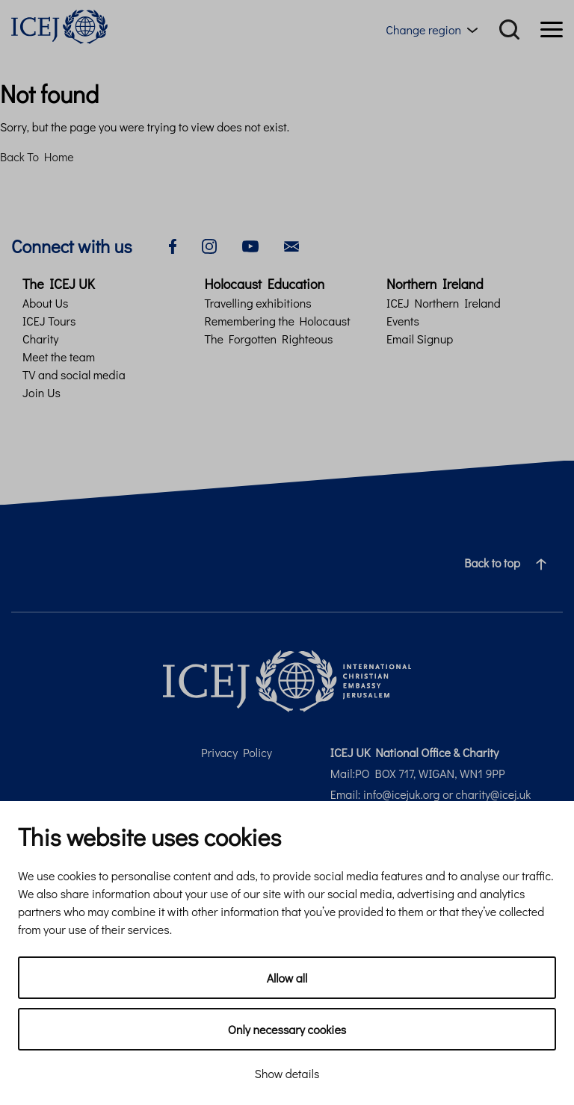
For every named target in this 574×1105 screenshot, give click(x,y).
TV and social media (74, 374)
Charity (40, 338)
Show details (287, 1073)
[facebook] (172, 244)
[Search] (509, 30)
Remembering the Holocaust (278, 321)
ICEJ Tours (48, 321)
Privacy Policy (236, 752)
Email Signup (419, 338)
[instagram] (209, 244)
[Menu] (551, 30)
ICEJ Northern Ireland (443, 303)
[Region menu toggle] (434, 30)
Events (402, 321)
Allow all (287, 978)
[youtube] (250, 244)
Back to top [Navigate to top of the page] (511, 563)
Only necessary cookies (287, 1029)
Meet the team (58, 356)
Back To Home (37, 156)
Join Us (41, 392)
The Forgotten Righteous (269, 338)
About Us (45, 303)
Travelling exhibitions (258, 303)
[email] (291, 244)
